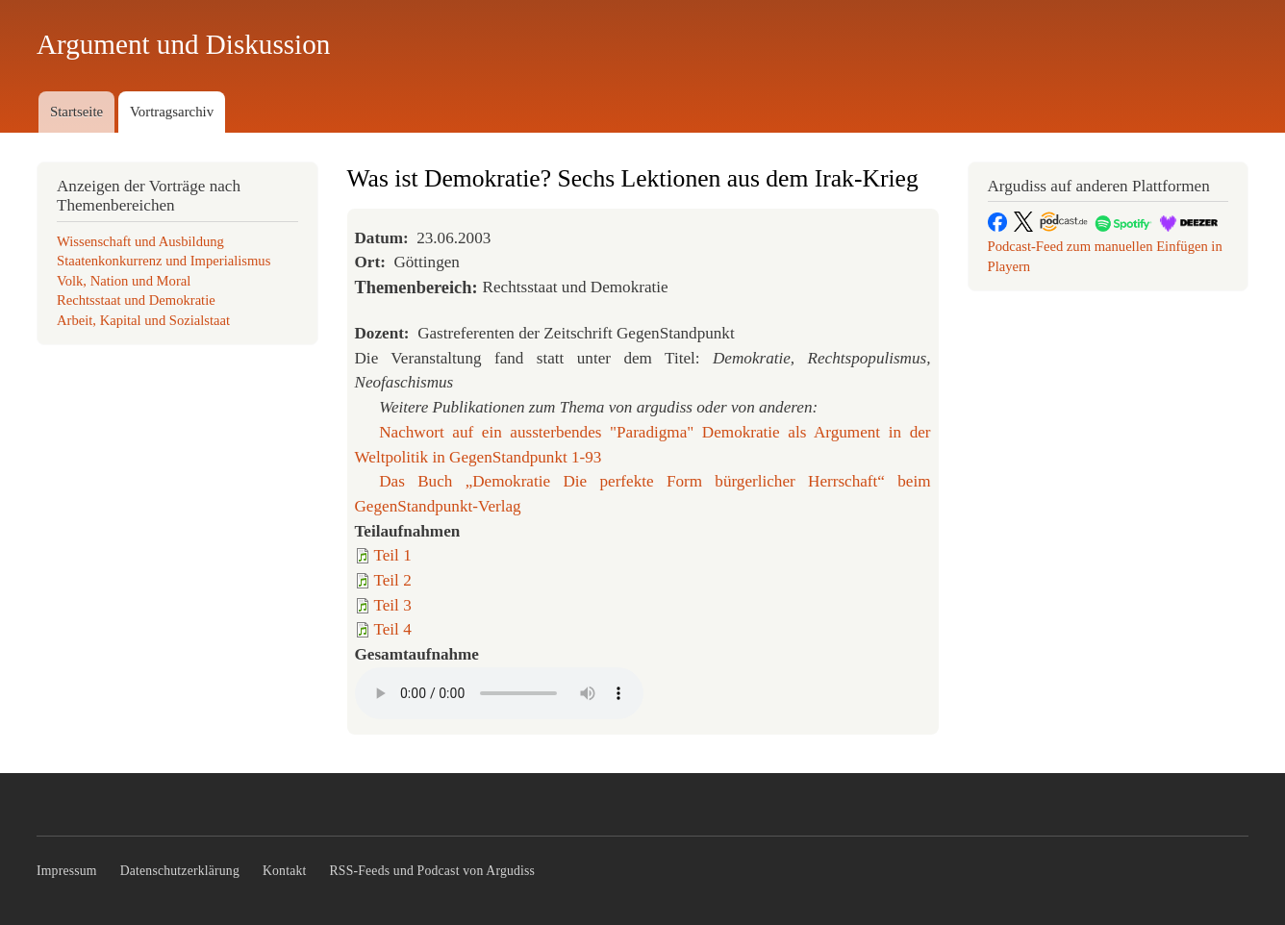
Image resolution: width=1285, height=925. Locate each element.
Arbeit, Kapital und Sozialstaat (143, 320)
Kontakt (285, 870)
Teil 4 (393, 629)
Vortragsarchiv (172, 111)
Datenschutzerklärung (179, 870)
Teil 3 (393, 605)
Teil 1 (393, 555)
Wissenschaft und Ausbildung (140, 241)
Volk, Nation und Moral (123, 280)
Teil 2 (393, 580)
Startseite (76, 111)
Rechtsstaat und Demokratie (136, 300)
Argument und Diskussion (183, 44)
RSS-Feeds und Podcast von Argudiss (433, 870)
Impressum (67, 870)
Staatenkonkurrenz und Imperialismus (163, 260)
